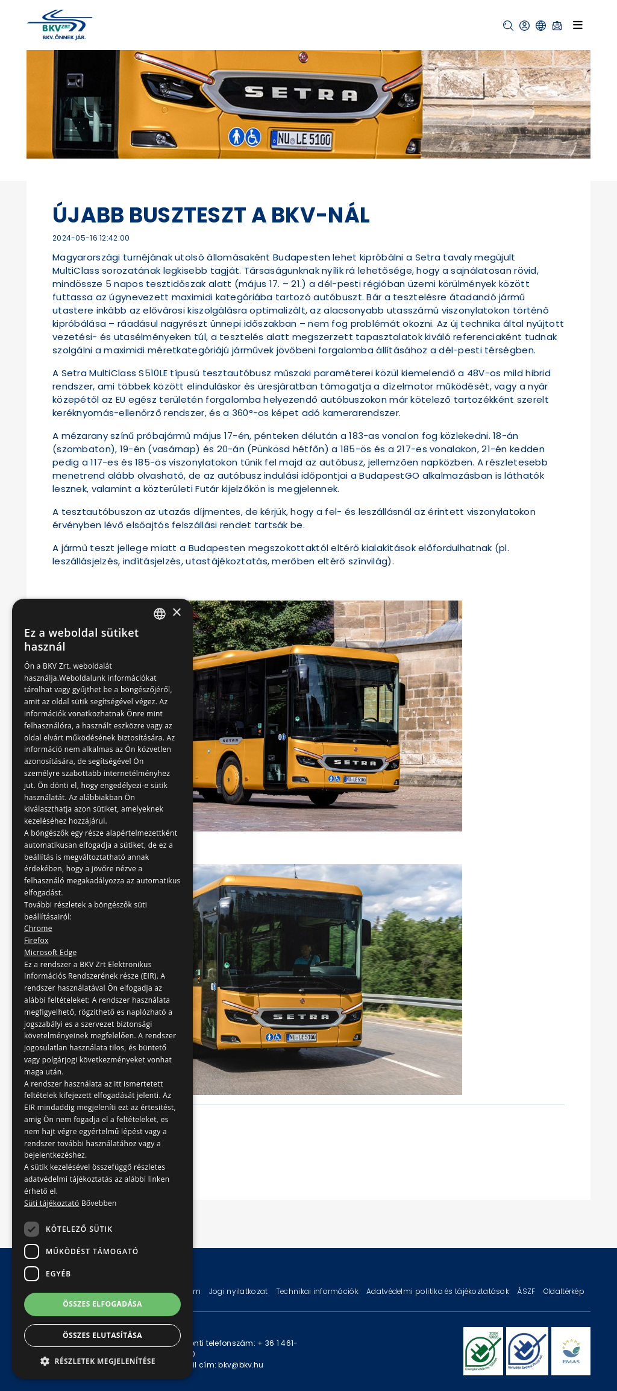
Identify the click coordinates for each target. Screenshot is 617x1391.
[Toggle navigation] (577, 24)
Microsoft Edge (50, 952)
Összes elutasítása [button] (102, 1335)
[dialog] (102, 989)
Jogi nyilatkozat (239, 1291)
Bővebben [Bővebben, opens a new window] (99, 1203)
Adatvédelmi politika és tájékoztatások (438, 1291)
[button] (508, 25)
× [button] (176, 612)
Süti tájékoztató (51, 1203)
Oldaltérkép (563, 1291)
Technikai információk (318, 1291)
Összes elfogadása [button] (102, 1304)
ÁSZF (527, 1291)
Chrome (38, 928)
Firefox (36, 940)
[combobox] (160, 614)
